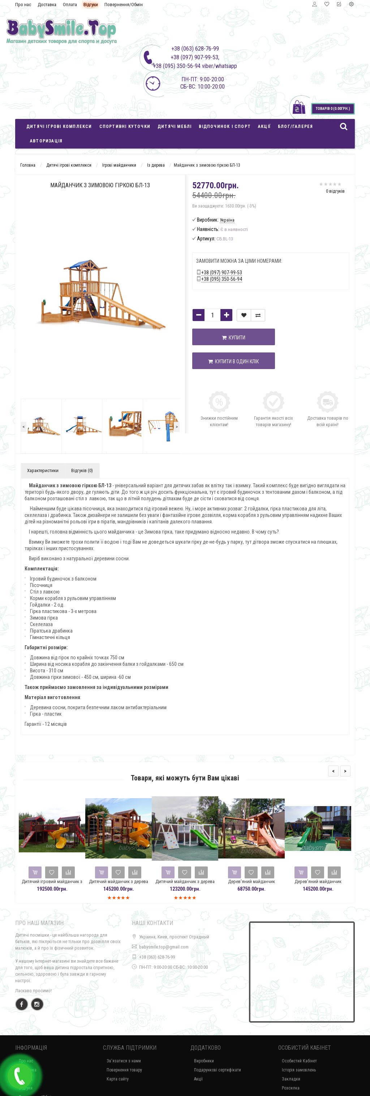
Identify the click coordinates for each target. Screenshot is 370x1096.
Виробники (204, 1060)
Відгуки (90, 4)
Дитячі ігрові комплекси (59, 126)
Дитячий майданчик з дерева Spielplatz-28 (186, 885)
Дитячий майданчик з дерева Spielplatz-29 (120, 885)
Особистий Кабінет (299, 1060)
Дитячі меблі (175, 126)
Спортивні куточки (124, 126)
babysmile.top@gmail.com (164, 947)
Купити (222, 338)
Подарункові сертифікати (217, 1070)
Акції (264, 126)
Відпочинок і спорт (225, 126)
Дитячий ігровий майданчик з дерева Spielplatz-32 (53, 885)
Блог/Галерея (295, 126)
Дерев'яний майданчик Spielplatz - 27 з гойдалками (253, 885)
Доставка (47, 4)
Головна (27, 165)
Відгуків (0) (82, 470)
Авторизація (46, 141)
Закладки (291, 1079)
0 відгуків (335, 191)
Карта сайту (118, 1079)
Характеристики (43, 470)
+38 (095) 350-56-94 (221, 279)
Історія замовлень (299, 1070)
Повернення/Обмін (123, 4)
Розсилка (291, 1088)
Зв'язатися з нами (124, 1060)
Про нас (23, 4)
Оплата (70, 4)
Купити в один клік (222, 361)
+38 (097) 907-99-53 (221, 272)
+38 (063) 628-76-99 (157, 957)
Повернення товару (124, 1070)
